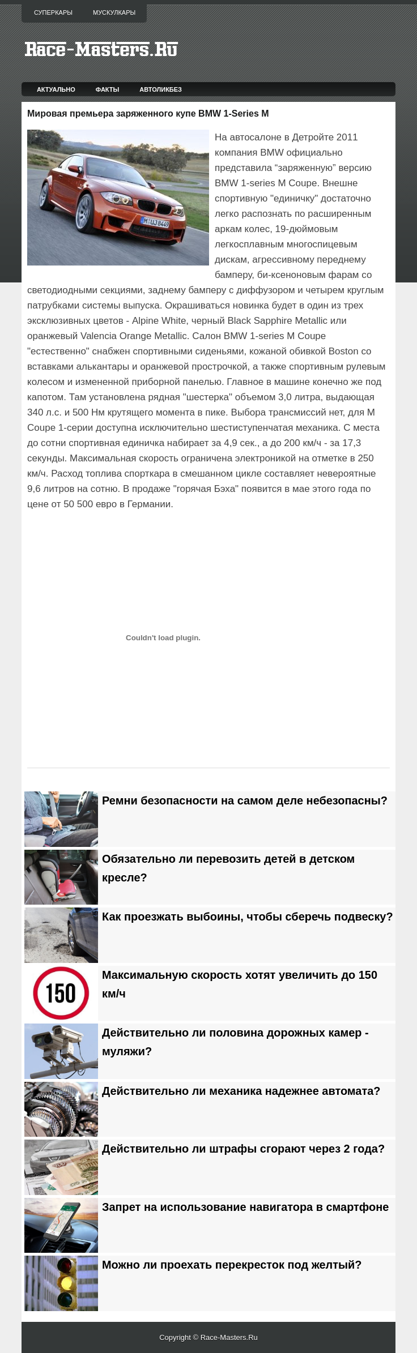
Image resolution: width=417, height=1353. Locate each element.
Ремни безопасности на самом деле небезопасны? (245, 800)
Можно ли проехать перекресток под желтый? (232, 1264)
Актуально (56, 89)
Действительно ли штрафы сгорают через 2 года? (243, 1148)
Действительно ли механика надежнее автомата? (241, 1091)
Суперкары (53, 12)
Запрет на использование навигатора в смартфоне (245, 1207)
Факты (108, 89)
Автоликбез (160, 89)
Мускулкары (114, 12)
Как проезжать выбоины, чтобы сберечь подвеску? (247, 916)
